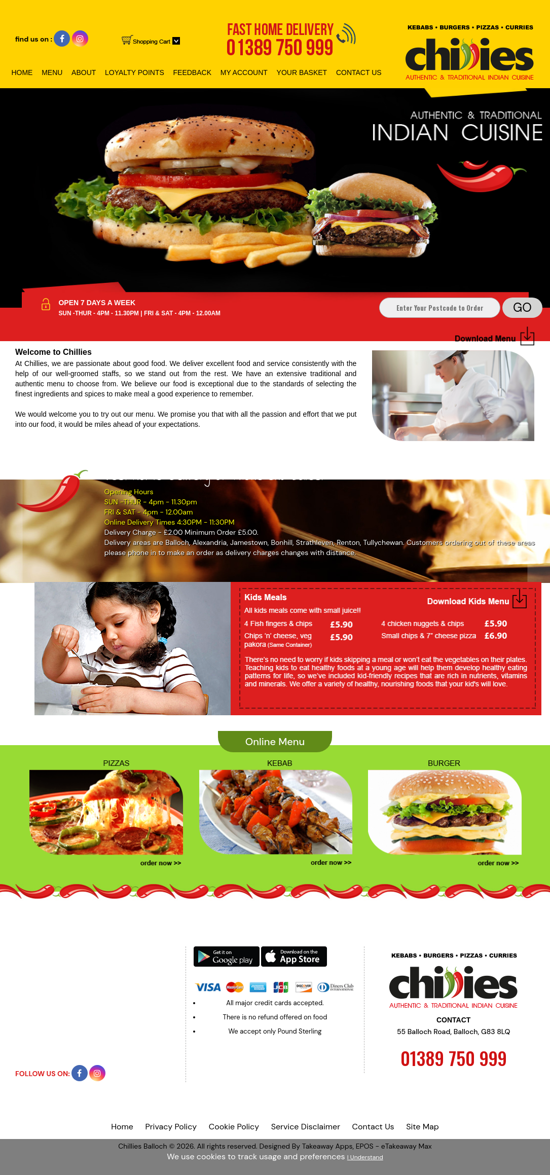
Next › (473, 834)
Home (21, 72)
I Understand (365, 1157)
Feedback (192, 72)
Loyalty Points (134, 72)
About (83, 72)
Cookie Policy (234, 1126)
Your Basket (302, 72)
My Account (244, 72)
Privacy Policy (171, 1126)
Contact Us (359, 72)
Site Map (422, 1126)
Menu (52, 72)
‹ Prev (77, 834)
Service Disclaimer (305, 1126)
